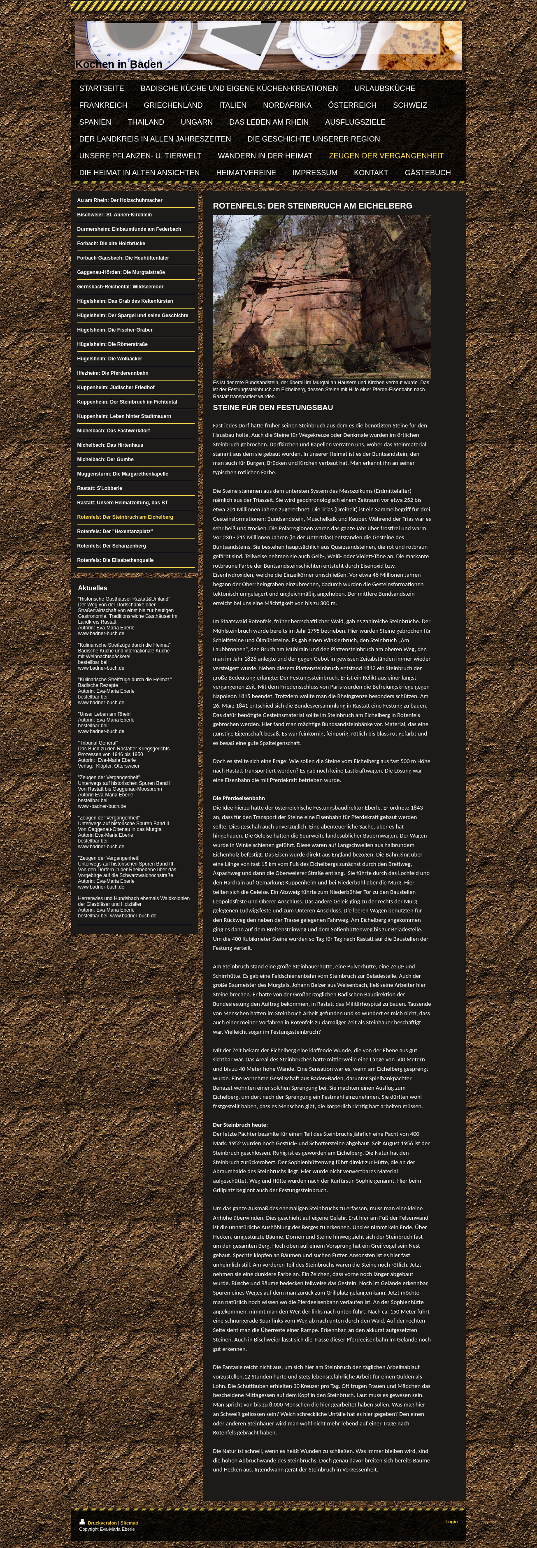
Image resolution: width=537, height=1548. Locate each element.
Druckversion (98, 1522)
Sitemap (129, 1522)
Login (452, 1521)
